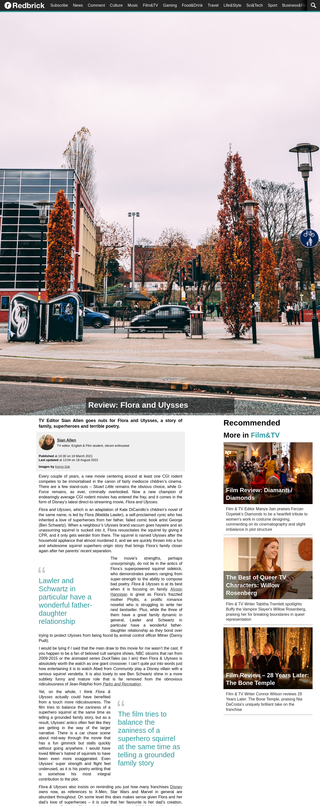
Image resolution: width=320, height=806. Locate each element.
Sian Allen (66, 440)
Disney (176, 787)
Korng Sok (62, 466)
